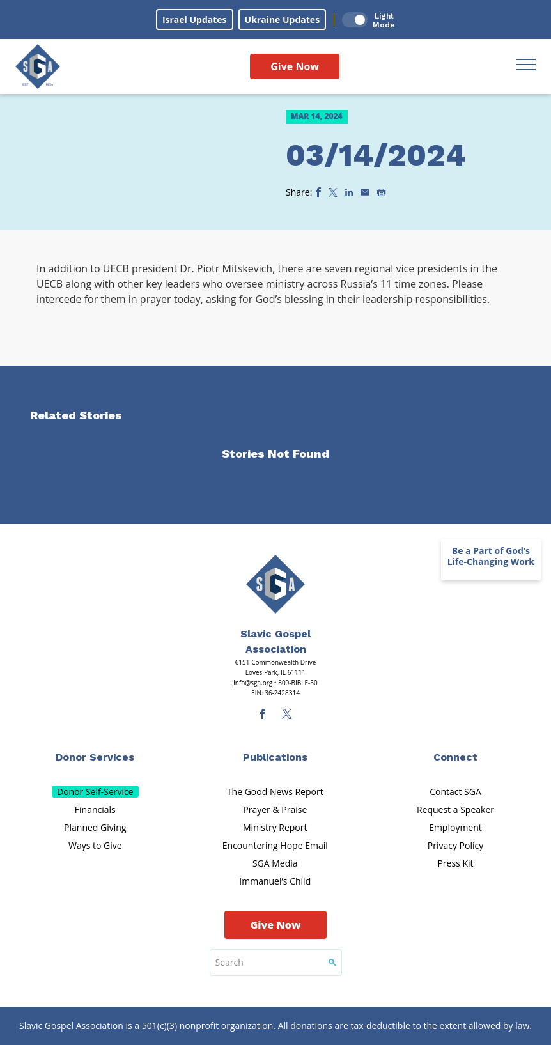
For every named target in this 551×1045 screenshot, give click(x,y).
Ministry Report (275, 827)
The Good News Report (275, 792)
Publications (275, 757)
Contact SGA (455, 792)
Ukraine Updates (282, 19)
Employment (455, 827)
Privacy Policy (455, 845)
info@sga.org (252, 682)
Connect (455, 757)
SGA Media (275, 863)
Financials (95, 809)
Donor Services (95, 757)
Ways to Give (95, 845)
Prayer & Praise (275, 809)
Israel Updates (194, 19)
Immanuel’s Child (275, 881)
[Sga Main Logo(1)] (275, 584)
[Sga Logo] (37, 66)
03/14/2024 (376, 155)
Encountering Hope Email (275, 845)
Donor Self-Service (95, 792)
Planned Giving (95, 827)
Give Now (294, 66)
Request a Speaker (455, 809)
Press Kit (455, 863)
